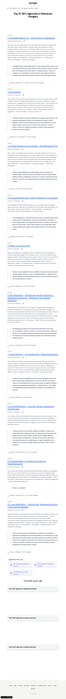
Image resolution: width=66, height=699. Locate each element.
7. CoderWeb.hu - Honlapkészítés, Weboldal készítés (32, 354)
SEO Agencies (13, 8)
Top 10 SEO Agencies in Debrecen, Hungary (28, 8)
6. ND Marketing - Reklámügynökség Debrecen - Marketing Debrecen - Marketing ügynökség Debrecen (31, 298)
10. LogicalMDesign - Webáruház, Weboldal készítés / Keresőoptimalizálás (32, 505)
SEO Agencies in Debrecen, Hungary (46, 565)
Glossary (20, 685)
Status (11, 685)
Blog (15, 685)
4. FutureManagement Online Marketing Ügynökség (32, 198)
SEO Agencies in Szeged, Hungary (20, 573)
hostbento (33, 685)
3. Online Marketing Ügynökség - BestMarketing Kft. (32, 146)
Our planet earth (42, 685)
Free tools (26, 685)
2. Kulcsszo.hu (14, 92)
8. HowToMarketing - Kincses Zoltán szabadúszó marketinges (30, 407)
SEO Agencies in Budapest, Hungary (21, 565)
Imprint (33, 688)
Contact (50, 685)
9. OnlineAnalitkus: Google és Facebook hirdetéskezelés (26, 462)
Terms (55, 685)
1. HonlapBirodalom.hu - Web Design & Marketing (31, 38)
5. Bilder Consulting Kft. (18, 245)
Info (8, 8)
